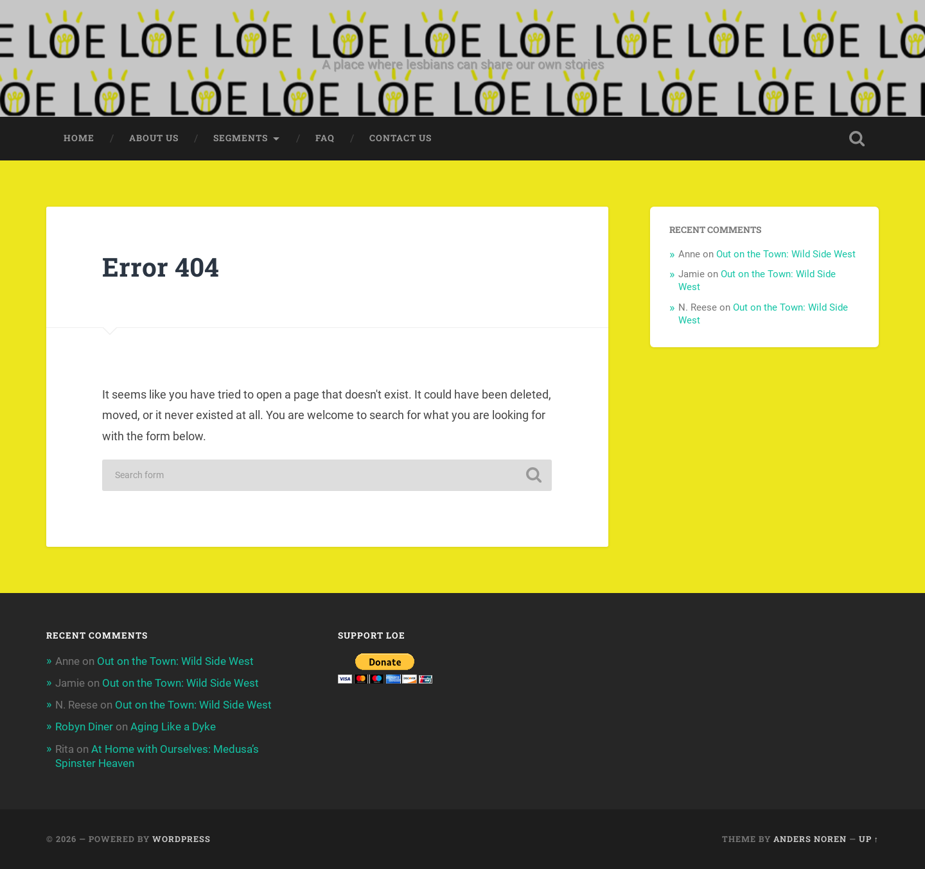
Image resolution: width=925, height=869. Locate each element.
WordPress (181, 839)
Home (79, 138)
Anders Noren (810, 839)
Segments (240, 138)
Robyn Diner (84, 726)
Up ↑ (869, 839)
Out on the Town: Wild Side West (786, 254)
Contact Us (400, 138)
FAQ (325, 138)
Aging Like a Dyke (173, 726)
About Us (154, 138)
